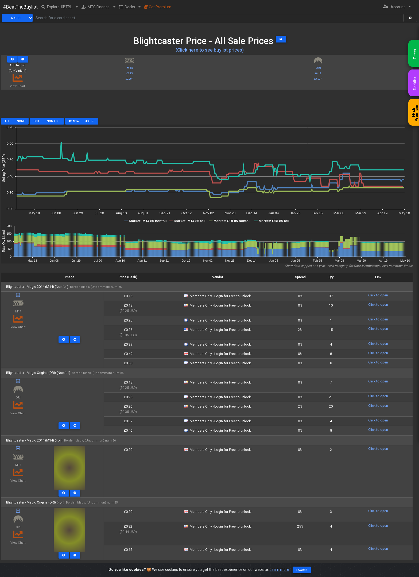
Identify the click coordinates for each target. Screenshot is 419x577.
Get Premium (157, 7)
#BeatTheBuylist (20, 7)
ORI (90, 121)
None (21, 121)
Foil (37, 121)
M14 (74, 121)
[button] (60, 7)
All (7, 121)
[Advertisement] (206, 106)
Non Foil (53, 121)
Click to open (378, 295)
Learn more (279, 569)
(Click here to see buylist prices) (210, 50)
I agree (301, 570)
